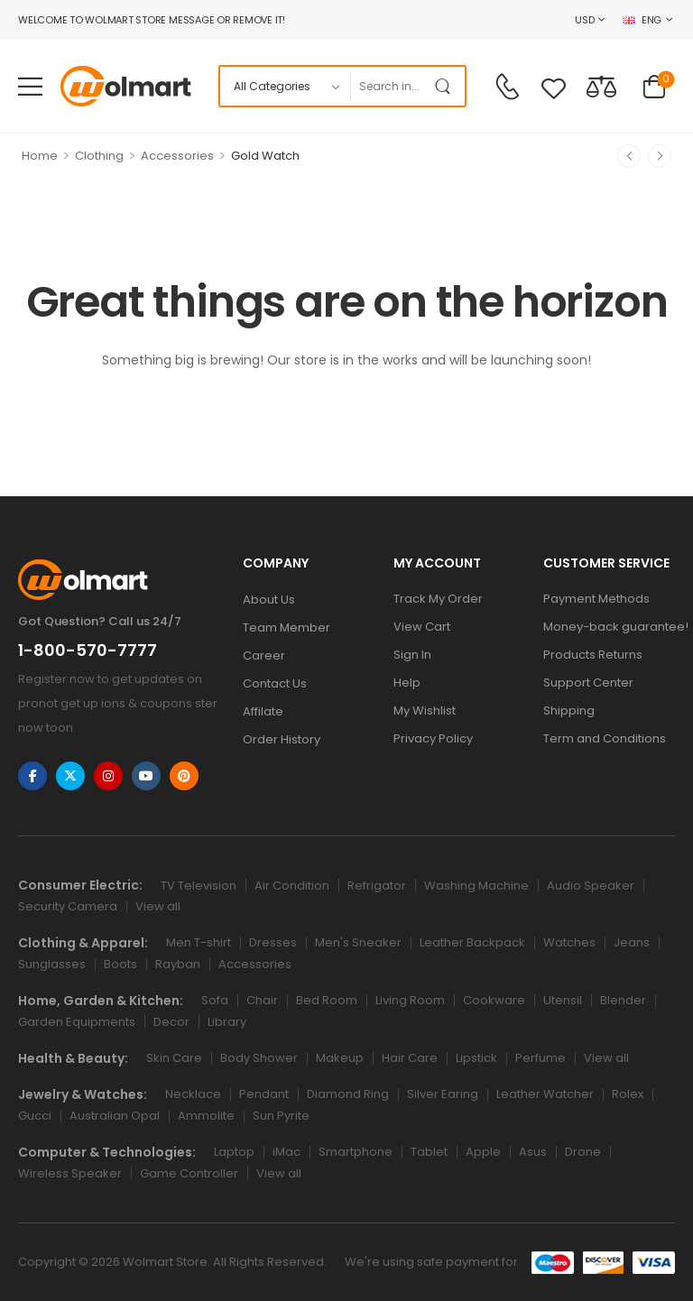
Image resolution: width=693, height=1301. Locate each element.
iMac (286, 1151)
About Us (269, 599)
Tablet (429, 1151)
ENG (642, 20)
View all (157, 906)
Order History (281, 739)
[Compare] (601, 86)
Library (227, 1021)
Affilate (263, 711)
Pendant (264, 1094)
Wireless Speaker (70, 1173)
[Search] (389, 86)
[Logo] (125, 86)
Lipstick (476, 1057)
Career (264, 655)
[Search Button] (447, 86)
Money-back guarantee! (609, 626)
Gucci (34, 1115)
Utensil (562, 1000)
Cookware (494, 1000)
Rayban (177, 964)
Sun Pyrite (281, 1115)
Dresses (273, 942)
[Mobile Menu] (30, 86)
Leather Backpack (472, 942)
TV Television (198, 885)
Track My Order (438, 598)
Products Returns (592, 654)
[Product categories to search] (284, 86)
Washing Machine (476, 885)
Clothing (99, 155)
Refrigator (376, 885)
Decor (171, 1021)
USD (584, 20)
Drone (583, 1151)
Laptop (234, 1151)
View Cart (421, 626)
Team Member (286, 627)
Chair (262, 1000)
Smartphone (356, 1151)
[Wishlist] (553, 88)
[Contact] (507, 86)
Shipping (569, 710)
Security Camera (67, 906)
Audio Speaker (590, 885)
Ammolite (206, 1115)
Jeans (632, 942)
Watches (569, 942)
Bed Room (326, 1000)
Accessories (177, 155)
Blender (623, 1000)
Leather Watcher (545, 1094)
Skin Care (174, 1057)
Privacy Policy (433, 738)
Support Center (588, 682)
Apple (483, 1151)
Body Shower (259, 1057)
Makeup (340, 1057)
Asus (533, 1151)
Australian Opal (114, 1115)
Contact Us (275, 683)
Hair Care (410, 1057)
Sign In (412, 654)
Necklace (193, 1094)
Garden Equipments (76, 1021)
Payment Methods (596, 598)
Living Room (410, 1000)
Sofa (214, 1000)
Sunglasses (52, 964)
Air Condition (291, 885)
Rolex (627, 1094)
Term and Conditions (604, 738)
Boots (120, 964)
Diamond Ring (348, 1094)
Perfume (540, 1057)
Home (40, 155)
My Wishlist (424, 710)
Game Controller (189, 1173)
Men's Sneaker (358, 942)
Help (406, 682)
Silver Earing (442, 1094)
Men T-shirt (198, 942)
